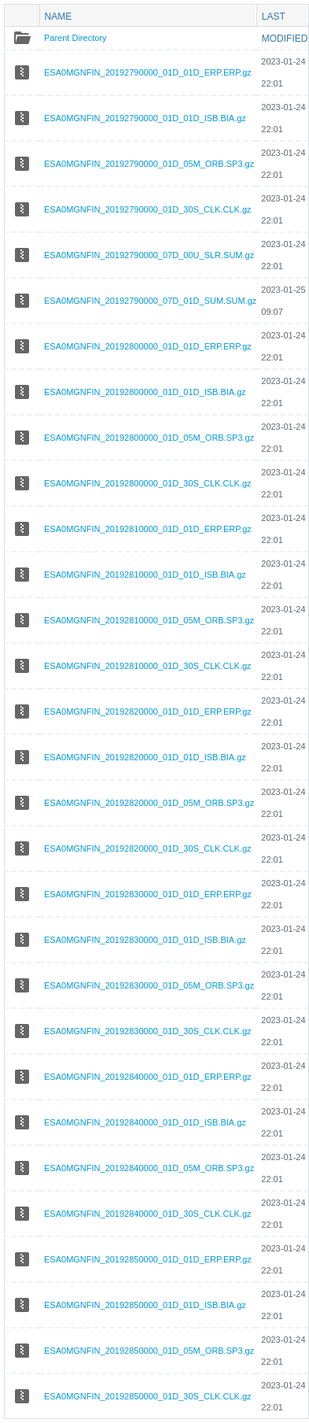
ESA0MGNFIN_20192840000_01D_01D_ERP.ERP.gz (148, 1076)
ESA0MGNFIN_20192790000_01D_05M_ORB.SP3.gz (149, 163)
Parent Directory (75, 38)
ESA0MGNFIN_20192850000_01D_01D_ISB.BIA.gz (145, 1305)
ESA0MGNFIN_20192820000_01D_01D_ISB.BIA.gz (145, 757)
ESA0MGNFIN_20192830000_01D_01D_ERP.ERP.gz (148, 894)
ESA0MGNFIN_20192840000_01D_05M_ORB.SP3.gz (149, 1168)
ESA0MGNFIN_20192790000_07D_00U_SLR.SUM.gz (149, 255)
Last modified (285, 16)
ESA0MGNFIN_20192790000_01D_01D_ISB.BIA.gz (145, 118)
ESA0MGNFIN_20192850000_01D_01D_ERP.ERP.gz (148, 1259)
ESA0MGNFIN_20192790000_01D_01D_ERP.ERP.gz (148, 72)
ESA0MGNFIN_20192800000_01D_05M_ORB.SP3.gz (149, 437)
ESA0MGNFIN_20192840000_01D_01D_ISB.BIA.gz (145, 1122)
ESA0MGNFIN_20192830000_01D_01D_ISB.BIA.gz (145, 939)
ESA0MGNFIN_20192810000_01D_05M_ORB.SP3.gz (149, 620)
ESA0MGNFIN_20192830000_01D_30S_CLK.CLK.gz (148, 1031)
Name (58, 16)
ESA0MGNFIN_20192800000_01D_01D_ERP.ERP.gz (148, 346)
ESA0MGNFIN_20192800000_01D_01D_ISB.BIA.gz (145, 392)
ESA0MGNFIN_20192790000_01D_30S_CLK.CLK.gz (148, 209)
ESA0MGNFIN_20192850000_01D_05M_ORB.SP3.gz (149, 1350)
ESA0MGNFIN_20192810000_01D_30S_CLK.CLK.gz (148, 666)
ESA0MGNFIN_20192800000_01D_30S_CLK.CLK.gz (148, 483)
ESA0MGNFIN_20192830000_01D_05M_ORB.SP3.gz (149, 985)
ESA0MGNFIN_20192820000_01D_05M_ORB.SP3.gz (149, 803)
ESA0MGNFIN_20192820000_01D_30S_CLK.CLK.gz (148, 848)
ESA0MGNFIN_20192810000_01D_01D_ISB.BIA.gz (145, 574)
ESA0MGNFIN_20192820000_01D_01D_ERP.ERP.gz (148, 711)
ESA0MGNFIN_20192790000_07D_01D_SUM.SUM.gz (150, 300)
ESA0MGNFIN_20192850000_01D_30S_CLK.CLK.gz (148, 1396)
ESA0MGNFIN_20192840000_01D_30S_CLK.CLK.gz (148, 1213)
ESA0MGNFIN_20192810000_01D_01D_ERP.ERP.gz (148, 529)
